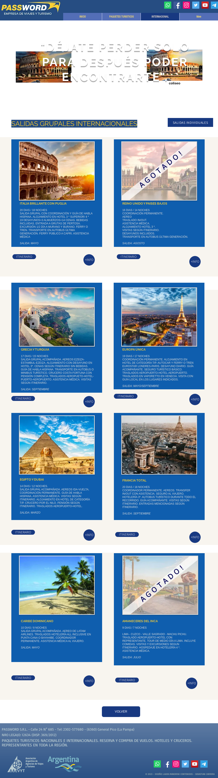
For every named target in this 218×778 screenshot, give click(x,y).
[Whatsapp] (167, 5)
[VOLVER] (121, 711)
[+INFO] (89, 260)
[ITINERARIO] (24, 256)
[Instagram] (186, 5)
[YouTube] (205, 5)
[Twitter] (195, 5)
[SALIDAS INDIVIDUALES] (190, 122)
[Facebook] (177, 5)
